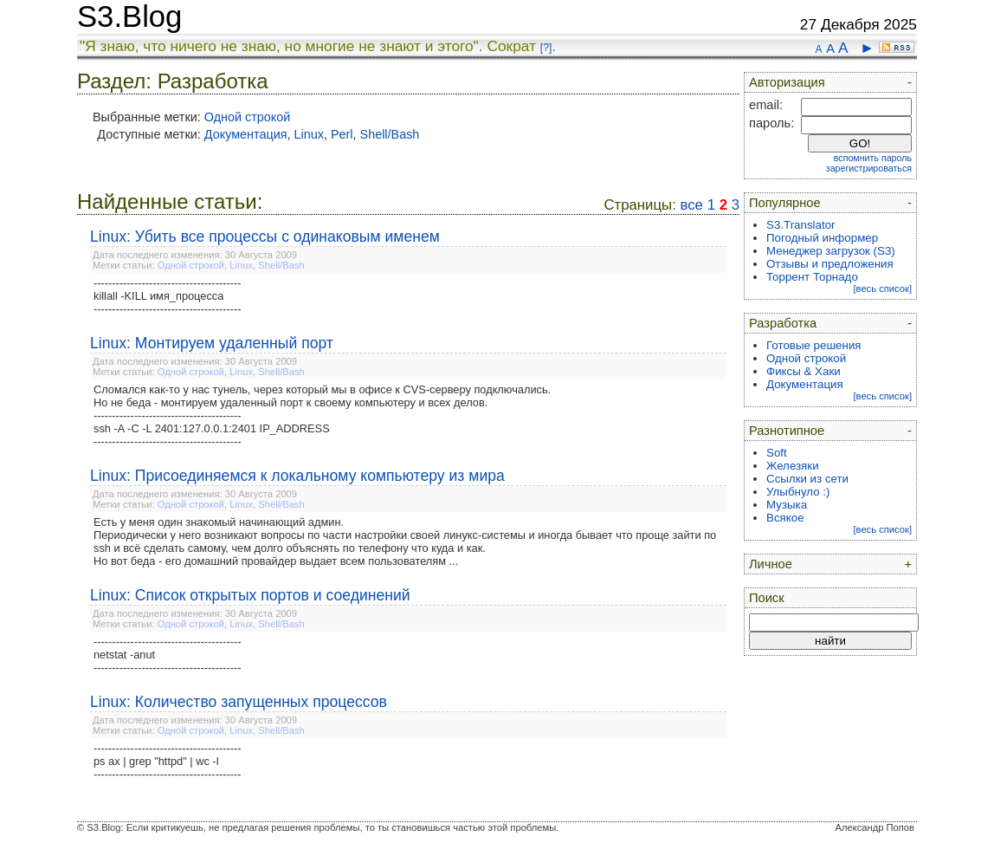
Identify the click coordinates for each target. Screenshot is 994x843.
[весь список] (882, 288)
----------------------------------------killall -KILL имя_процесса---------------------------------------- (167, 295)
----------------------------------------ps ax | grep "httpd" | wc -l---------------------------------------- (167, 761)
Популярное (785, 203)
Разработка (782, 323)
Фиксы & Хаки (803, 371)
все (692, 205)
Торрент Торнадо (812, 276)
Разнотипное (786, 431)
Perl (342, 134)
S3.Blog (129, 16)
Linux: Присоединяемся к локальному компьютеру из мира (297, 475)
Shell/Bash (390, 134)
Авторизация (787, 82)
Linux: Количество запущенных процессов (238, 701)
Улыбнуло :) (797, 491)
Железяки (792, 465)
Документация (245, 134)
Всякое (785, 517)
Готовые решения (814, 345)
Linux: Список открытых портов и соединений (250, 595)
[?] (546, 48)
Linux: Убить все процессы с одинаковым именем (265, 236)
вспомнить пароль (873, 157)
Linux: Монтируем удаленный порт (211, 343)
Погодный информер (822, 237)
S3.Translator (801, 224)
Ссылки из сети (807, 478)
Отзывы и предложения (830, 263)
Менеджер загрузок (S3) (830, 250)
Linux (309, 134)
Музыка (786, 504)
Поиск (766, 598)
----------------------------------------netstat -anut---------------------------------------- (167, 654)
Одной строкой (247, 117)
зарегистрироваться (869, 168)
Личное (770, 564)
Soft (776, 452)
